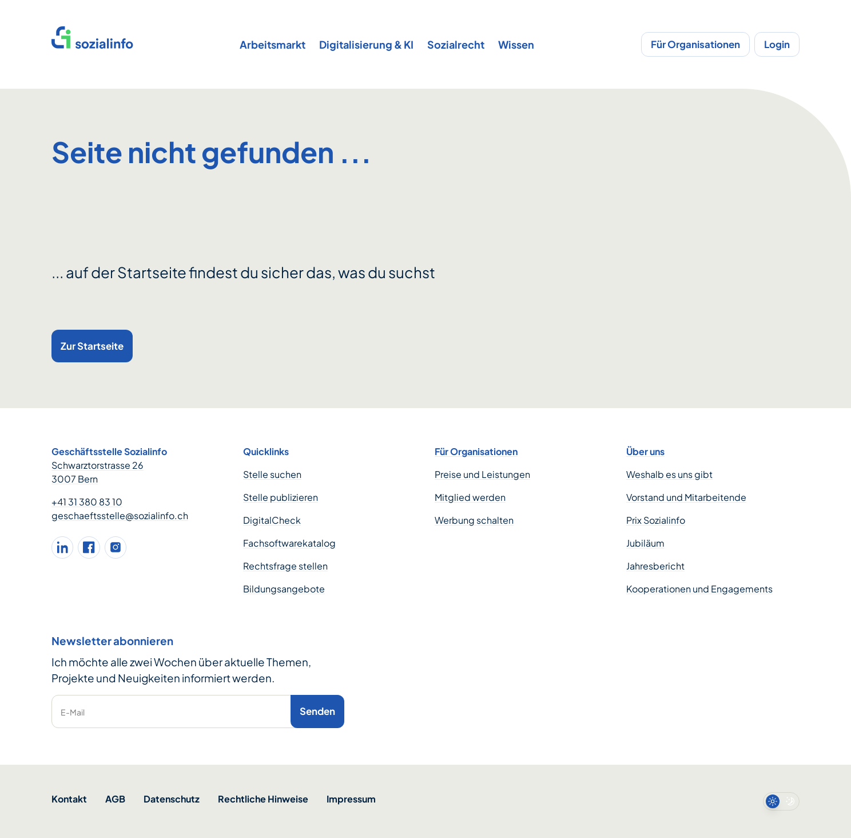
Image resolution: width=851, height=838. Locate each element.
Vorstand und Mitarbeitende (686, 497)
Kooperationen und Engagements (699, 589)
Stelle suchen (272, 474)
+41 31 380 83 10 (86, 502)
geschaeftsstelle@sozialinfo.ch (119, 515)
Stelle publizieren (280, 497)
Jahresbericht (655, 566)
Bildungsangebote (284, 589)
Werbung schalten (474, 520)
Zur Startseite (92, 345)
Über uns (645, 451)
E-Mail (73, 712)
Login (777, 44)
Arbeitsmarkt (272, 44)
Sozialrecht (455, 44)
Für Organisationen (695, 44)
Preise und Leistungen (482, 474)
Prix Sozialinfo (655, 520)
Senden (317, 711)
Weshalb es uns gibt (669, 474)
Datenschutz (172, 799)
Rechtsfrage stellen (285, 566)
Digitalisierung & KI (366, 44)
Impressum (351, 799)
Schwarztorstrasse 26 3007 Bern (97, 472)
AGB (115, 799)
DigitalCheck (272, 520)
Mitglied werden (470, 497)
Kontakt (69, 799)
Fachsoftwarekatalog (289, 543)
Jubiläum (645, 543)
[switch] (781, 801)
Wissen (516, 44)
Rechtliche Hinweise (263, 799)
